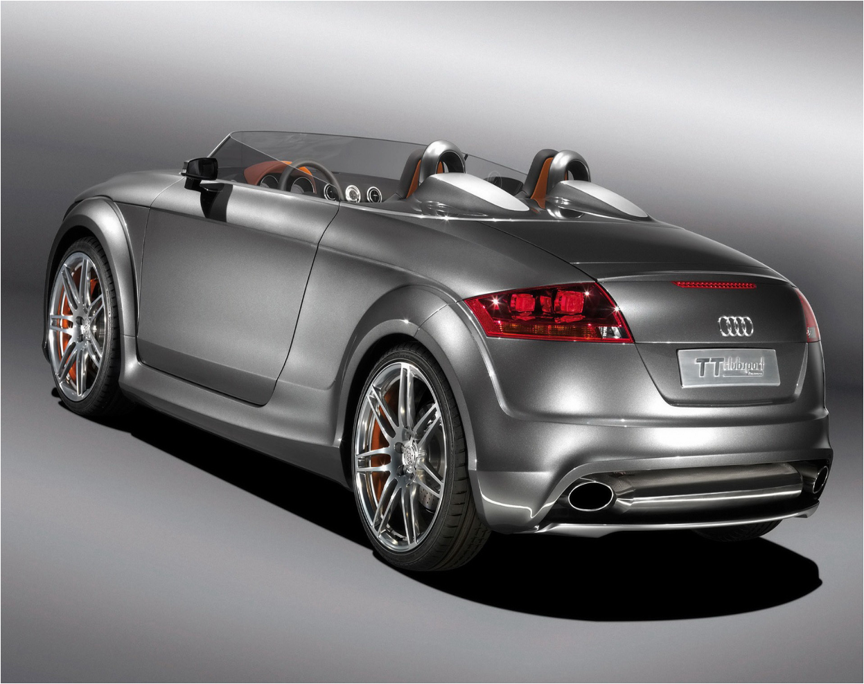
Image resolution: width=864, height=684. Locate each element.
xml (444, 672)
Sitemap (425, 672)
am (118, 554)
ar (176, 554)
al (90, 554)
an (148, 554)
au (231, 554)
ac (10, 554)
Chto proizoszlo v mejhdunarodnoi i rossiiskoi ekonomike (143, 590)
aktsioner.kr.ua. (408, 621)
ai (36, 554)
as (203, 554)
